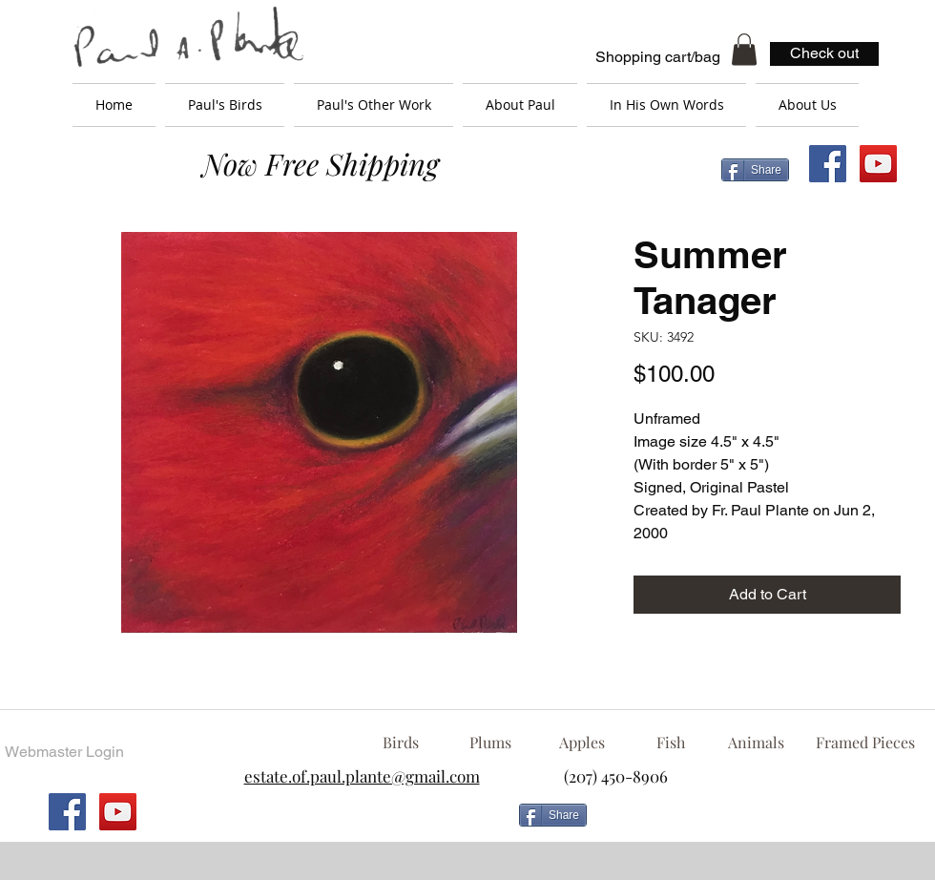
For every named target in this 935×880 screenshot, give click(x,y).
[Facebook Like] (749, 823)
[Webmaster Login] (64, 752)
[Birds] (400, 742)
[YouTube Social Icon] (878, 163)
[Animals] (756, 742)
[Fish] (671, 742)
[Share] (755, 169)
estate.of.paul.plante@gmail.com (362, 775)
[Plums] (490, 742)
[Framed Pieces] (865, 742)
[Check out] (824, 54)
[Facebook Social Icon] (827, 163)
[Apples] (581, 742)
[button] (744, 49)
